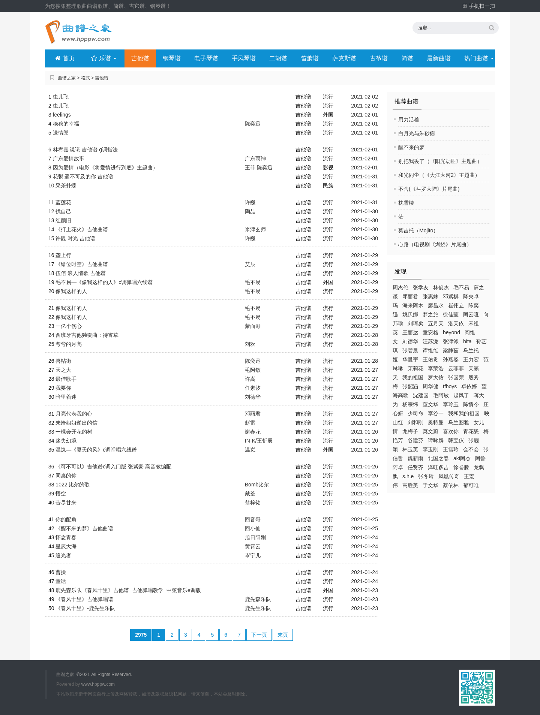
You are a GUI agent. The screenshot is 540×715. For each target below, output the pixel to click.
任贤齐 (415, 467)
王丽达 (410, 332)
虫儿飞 (61, 97)
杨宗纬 (410, 404)
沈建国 (421, 395)
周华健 (430, 386)
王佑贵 (430, 359)
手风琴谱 (244, 58)
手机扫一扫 (478, 6)
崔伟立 (456, 305)
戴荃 (250, 494)
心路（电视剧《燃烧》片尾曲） (435, 244)
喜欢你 (451, 431)
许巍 (250, 202)
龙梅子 (410, 431)
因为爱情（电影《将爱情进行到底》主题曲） (105, 168)
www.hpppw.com (98, 684)
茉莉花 (415, 368)
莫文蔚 (430, 431)
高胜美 (410, 485)
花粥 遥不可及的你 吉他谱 (83, 176)
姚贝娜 (410, 314)
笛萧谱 (310, 58)
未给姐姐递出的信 (77, 423)
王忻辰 (265, 441)
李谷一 (436, 413)
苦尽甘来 (66, 503)
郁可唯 (471, 485)
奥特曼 (436, 422)
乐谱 (104, 58)
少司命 (415, 413)
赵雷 (250, 423)
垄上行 (63, 255)
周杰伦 (400, 287)
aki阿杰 (462, 458)
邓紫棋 (451, 296)
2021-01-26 (364, 432)
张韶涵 (410, 386)
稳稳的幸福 (66, 124)
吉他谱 (140, 58)
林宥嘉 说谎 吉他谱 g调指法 (85, 150)
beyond (451, 332)
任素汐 (253, 388)
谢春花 (253, 432)
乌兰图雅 (458, 422)
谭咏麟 (436, 440)
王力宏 (471, 359)
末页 (283, 635)
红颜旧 (63, 220)
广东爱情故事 (68, 159)
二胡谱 (278, 58)
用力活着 (408, 120)
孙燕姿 (451, 359)
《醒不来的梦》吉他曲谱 (84, 528)
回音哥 (253, 519)
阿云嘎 (471, 314)
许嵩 (250, 379)
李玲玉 (451, 404)
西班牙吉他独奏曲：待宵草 (87, 335)
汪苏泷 (430, 341)
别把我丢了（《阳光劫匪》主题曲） (440, 161)
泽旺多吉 (438, 467)
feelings (62, 115)
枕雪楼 (406, 203)
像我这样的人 (71, 291)
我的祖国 (412, 377)
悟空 (61, 494)
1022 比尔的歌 (73, 485)
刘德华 (410, 341)
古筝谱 (379, 58)
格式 (85, 78)
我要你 (63, 388)
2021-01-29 (364, 255)
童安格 (430, 332)
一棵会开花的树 (74, 432)
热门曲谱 (479, 58)
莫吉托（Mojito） (418, 230)
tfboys (450, 386)
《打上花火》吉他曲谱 (82, 229)
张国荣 (456, 377)
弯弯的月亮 (69, 344)
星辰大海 (66, 546)
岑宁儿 (253, 555)
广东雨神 (255, 159)
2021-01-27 (364, 370)
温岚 (250, 450)
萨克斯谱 (344, 58)
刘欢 (250, 344)
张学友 (421, 287)
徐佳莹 (451, 314)
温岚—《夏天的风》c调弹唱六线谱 (96, 450)
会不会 (471, 449)
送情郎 (61, 133)
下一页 (259, 635)
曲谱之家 (67, 78)
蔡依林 (451, 485)
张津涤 (451, 341)
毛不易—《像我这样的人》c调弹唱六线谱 (104, 282)
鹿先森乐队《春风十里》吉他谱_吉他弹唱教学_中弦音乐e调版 (128, 590)
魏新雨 (415, 458)
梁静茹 (451, 350)
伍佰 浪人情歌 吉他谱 (81, 273)
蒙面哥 (253, 326)
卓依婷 (469, 386)
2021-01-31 (364, 176)
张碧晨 (410, 350)
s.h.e (408, 476)
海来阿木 (412, 305)
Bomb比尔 (257, 485)
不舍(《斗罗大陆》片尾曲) (428, 189)
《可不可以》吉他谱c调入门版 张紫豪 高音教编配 (113, 467)
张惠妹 (430, 296)
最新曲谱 (439, 58)
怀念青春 (66, 537)
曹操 (61, 572)
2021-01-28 (364, 335)
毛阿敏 (441, 395)
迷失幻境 (66, 441)
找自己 (63, 211)
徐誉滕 (461, 467)
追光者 (63, 555)
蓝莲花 (63, 202)
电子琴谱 (206, 58)
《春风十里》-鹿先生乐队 (85, 608)
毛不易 (461, 287)
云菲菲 (456, 368)
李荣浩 (436, 368)
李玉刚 (430, 449)
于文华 (430, 485)
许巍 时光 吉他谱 (75, 238)
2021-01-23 (364, 590)
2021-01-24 (364, 537)
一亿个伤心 (69, 326)
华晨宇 (410, 359)
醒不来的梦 (411, 147)
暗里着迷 (66, 397)
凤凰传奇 (448, 476)
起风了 (461, 395)
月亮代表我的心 (74, 414)
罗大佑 (436, 377)
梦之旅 (430, 314)
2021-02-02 (364, 97)
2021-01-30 (364, 211)
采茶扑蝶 (66, 185)
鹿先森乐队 (258, 599)
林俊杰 (441, 287)
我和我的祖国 (464, 413)
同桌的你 (66, 476)
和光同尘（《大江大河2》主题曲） (439, 175)
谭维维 (430, 350)
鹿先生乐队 (258, 608)
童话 (61, 581)
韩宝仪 (456, 440)
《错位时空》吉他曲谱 (82, 264)
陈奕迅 (253, 124)
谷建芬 (415, 440)
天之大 (63, 370)
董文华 (430, 404)
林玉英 (410, 449)
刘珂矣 (415, 323)
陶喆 (250, 211)
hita (467, 341)
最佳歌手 (66, 379)
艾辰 (250, 264)
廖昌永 (436, 305)
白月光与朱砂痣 (416, 133)
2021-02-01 (364, 115)
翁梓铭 (253, 503)
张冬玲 (426, 476)
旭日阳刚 (255, 537)
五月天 (436, 323)
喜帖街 (63, 361)
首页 (65, 58)
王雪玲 (451, 449)
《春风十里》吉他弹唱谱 (84, 599)
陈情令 (471, 404)
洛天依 (456, 323)
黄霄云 (253, 546)
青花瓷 (471, 431)
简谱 (407, 58)
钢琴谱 (172, 58)
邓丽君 (410, 296)
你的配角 (66, 519)
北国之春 (438, 458)
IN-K (250, 441)
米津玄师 (255, 229)
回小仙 (253, 528)
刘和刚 (415, 422)
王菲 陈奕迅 (259, 168)
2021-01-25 (364, 485)
